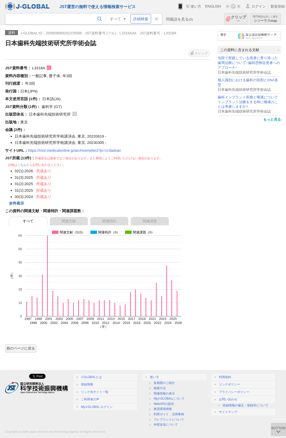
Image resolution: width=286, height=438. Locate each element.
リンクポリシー (229, 384)
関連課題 (150, 221)
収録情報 (87, 384)
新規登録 (278, 6)
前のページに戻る (21, 348)
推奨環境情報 (163, 409)
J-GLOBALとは (91, 377)
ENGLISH (213, 6)
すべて (28, 221)
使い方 (196, 6)
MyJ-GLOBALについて (169, 398)
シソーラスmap (265, 19)
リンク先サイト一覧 (94, 392)
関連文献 (69, 221)
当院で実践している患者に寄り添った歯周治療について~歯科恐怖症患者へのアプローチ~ (249, 63)
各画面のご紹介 (164, 383)
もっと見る (272, 119)
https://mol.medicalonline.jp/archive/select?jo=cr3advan (74, 150)
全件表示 (16, 203)
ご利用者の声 (90, 399)
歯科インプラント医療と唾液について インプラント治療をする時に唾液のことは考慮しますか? (248, 102)
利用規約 (225, 377)
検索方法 (160, 388)
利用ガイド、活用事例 (169, 414)
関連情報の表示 (164, 393)
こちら (21, 165)
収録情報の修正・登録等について (245, 405)
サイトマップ (228, 412)
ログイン (259, 6)
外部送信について (166, 424)
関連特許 (109, 221)
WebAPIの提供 (164, 404)
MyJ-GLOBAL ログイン (97, 407)
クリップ (238, 19)
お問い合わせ (228, 399)
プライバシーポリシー (234, 392)
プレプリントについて (169, 419)
